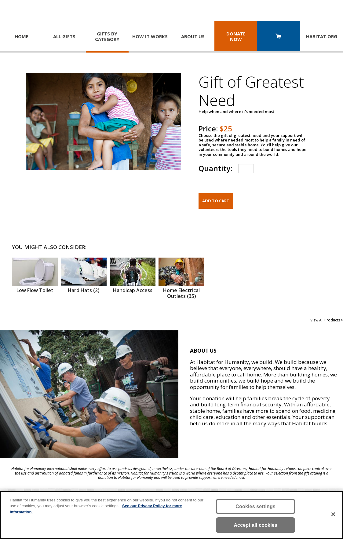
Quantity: (215, 168)
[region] (171, 515)
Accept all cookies (255, 525)
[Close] (333, 514)
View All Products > (326, 320)
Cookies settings (255, 506)
